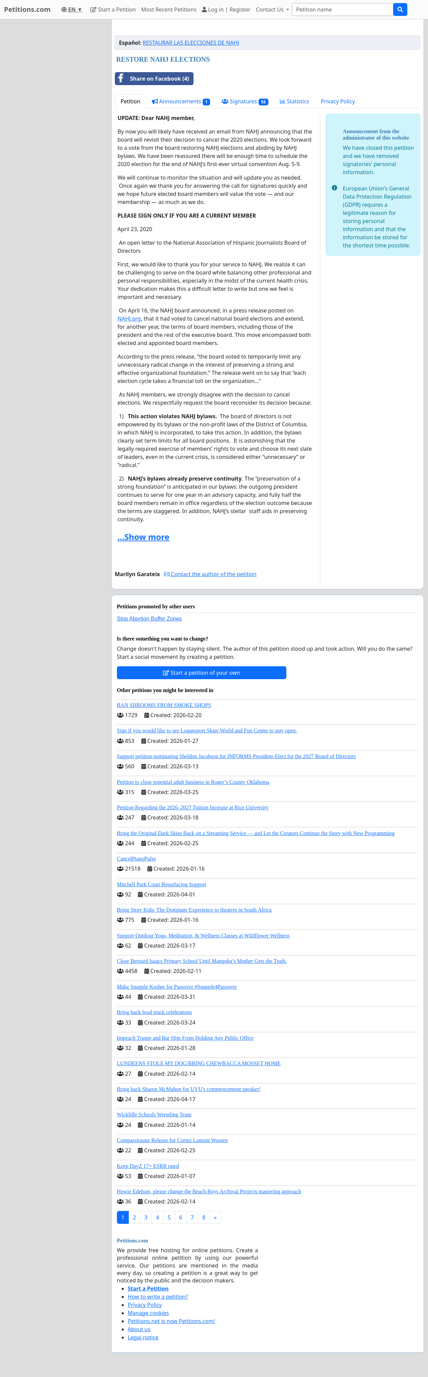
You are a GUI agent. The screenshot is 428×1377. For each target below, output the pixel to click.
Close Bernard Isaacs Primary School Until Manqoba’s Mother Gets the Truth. (202, 961)
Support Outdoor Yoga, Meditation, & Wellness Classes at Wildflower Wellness (203, 935)
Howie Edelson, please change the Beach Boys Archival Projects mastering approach (209, 1191)
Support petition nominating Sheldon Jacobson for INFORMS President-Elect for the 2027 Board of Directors (236, 756)
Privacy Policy (338, 101)
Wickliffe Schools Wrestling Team (154, 1114)
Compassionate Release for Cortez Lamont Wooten (172, 1140)
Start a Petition (113, 9)
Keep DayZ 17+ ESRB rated (148, 1166)
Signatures (245, 101)
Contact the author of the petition (210, 574)
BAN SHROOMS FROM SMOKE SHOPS (164, 705)
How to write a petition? (158, 1296)
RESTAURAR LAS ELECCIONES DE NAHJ (191, 42)
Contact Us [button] (270, 9)
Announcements (181, 101)
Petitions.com (27, 9)
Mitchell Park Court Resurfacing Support (161, 884)
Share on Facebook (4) (152, 79)
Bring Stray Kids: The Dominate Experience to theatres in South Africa (194, 910)
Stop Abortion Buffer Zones (149, 619)
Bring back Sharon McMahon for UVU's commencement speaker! (189, 1089)
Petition (130, 101)
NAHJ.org (129, 318)
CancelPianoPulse (136, 859)
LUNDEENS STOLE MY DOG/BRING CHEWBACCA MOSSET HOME (199, 1063)
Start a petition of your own (201, 672)
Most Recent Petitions (169, 9)
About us (139, 1329)
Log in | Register (226, 9)
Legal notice (143, 1337)
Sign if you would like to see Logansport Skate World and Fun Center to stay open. (207, 730)
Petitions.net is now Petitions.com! (171, 1321)
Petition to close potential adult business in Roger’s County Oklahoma (193, 782)
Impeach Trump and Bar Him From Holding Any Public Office (185, 1038)
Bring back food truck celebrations (154, 1012)
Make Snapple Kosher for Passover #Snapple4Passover (177, 987)
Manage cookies (148, 1313)
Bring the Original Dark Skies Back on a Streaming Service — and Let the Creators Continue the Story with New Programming (255, 833)
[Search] (342, 9)
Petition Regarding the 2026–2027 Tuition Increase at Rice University (193, 807)
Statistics (294, 101)
